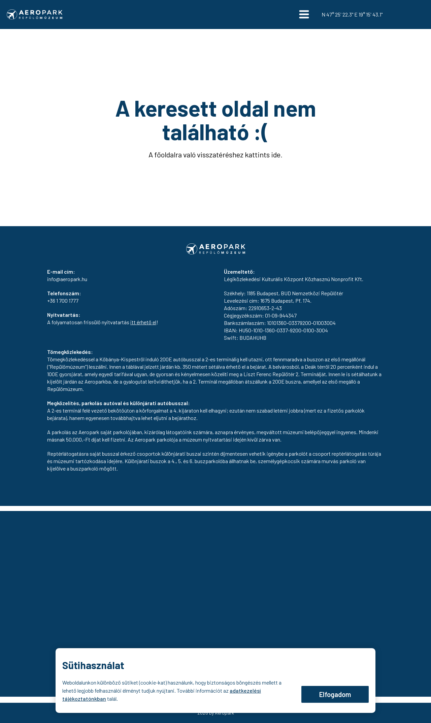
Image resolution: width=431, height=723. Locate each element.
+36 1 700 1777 (62, 300)
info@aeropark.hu (67, 279)
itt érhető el (143, 322)
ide (275, 154)
